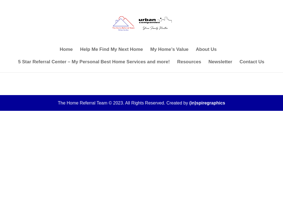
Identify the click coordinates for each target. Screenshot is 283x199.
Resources (189, 62)
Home (66, 50)
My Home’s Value (169, 50)
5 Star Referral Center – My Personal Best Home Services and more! (94, 62)
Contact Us (252, 62)
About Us (206, 50)
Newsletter (220, 62)
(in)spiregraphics (207, 103)
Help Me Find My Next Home (111, 50)
